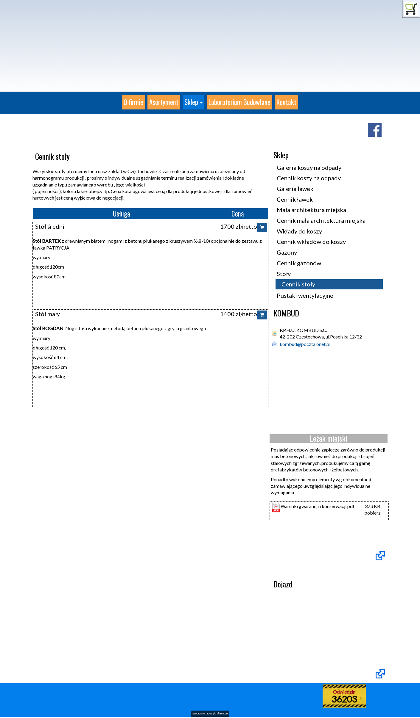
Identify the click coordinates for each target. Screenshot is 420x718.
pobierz (373, 512)
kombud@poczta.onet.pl (305, 344)
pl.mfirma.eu (220, 713)
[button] (193, 102)
